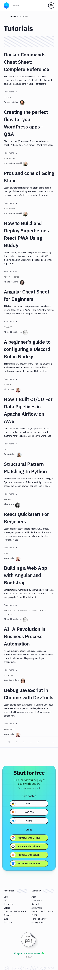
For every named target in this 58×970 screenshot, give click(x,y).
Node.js (7, 384)
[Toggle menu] (51, 5)
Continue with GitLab (25, 854)
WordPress (9, 158)
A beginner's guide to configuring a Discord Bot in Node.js (27, 349)
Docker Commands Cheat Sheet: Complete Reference (26, 61)
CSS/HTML (8, 614)
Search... (23, 5)
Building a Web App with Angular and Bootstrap (25, 575)
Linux (21, 803)
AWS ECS (22, 812)
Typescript (22, 610)
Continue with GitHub (25, 846)
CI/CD (16, 277)
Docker (7, 97)
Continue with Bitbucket (26, 863)
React (7, 277)
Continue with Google (25, 837)
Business (8, 675)
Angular (8, 327)
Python (7, 499)
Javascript (37, 610)
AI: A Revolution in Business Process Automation (24, 636)
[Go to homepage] (6, 5)
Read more (10, 92)
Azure (21, 820)
